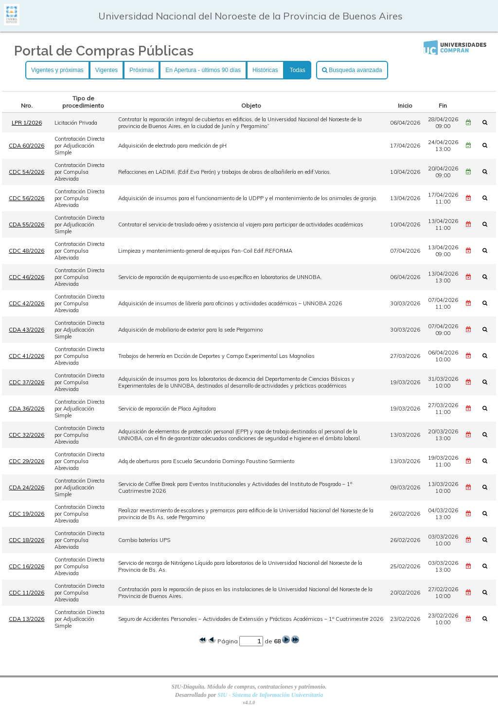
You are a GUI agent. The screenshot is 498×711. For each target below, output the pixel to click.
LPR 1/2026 (27, 122)
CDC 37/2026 (26, 382)
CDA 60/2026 (26, 145)
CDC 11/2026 (26, 592)
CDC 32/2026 (26, 434)
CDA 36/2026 (26, 408)
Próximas (141, 70)
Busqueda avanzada (352, 70)
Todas (297, 70)
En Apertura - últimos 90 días (203, 70)
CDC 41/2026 (26, 356)
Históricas (265, 70)
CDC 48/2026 (26, 250)
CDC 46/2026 (26, 277)
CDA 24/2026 (26, 487)
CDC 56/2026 (26, 198)
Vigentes (106, 70)
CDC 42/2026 (26, 303)
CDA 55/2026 (26, 224)
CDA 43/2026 (26, 329)
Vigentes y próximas (57, 70)
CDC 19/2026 (26, 513)
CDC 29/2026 (26, 461)
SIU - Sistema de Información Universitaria (270, 695)
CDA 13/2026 (26, 619)
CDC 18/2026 (26, 540)
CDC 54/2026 (26, 171)
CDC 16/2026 (26, 566)
